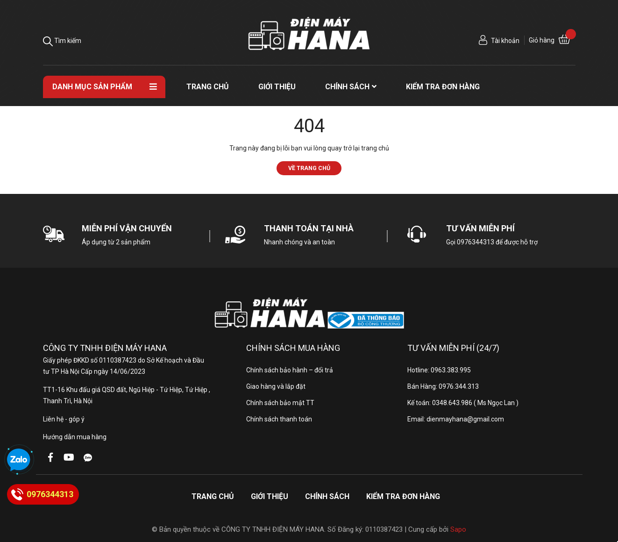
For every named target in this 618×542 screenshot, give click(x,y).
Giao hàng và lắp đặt (275, 386)
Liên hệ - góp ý (64, 419)
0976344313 (475, 242)
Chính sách (327, 496)
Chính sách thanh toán (279, 419)
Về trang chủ (309, 167)
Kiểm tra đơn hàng (403, 496)
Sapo (458, 529)
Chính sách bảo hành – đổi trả (289, 370)
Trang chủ (213, 496)
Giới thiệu (269, 496)
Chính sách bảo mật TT (280, 402)
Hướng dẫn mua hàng (75, 437)
